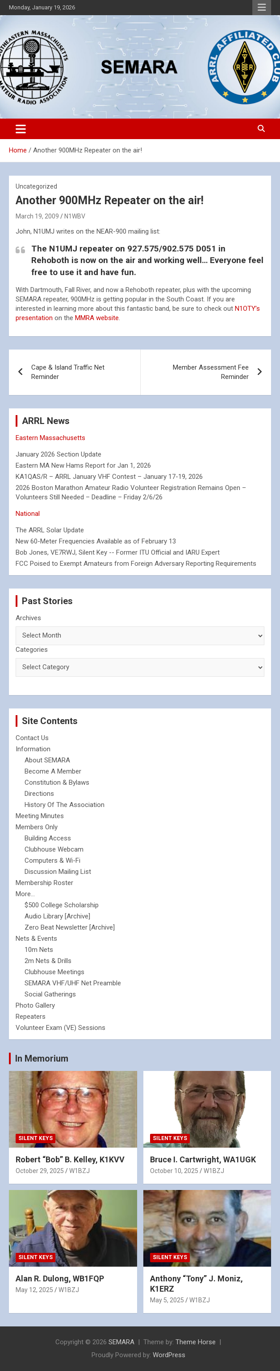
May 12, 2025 (34, 1289)
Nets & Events (36, 939)
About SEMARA (47, 760)
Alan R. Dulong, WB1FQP (60, 1278)
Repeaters (31, 1017)
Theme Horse (196, 1342)
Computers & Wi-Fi (52, 860)
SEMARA (121, 1342)
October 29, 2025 (40, 1170)
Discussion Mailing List (58, 872)
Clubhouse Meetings (54, 972)
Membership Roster (44, 883)
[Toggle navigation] (21, 129)
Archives (28, 618)
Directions (39, 794)
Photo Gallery (35, 1005)
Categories (32, 650)
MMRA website (97, 318)
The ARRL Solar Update (50, 530)
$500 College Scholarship (62, 905)
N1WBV (74, 216)
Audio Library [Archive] (57, 916)
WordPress (169, 1355)
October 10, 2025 (174, 1170)
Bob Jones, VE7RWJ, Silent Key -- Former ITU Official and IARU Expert (118, 552)
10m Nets (39, 950)
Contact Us (32, 738)
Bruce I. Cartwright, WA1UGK (203, 1159)
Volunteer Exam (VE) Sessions (60, 1028)
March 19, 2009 (37, 216)
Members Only (37, 827)
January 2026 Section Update (58, 454)
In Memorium (41, 1058)
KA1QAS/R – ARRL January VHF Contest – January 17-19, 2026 (109, 477)
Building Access (48, 838)
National (28, 514)
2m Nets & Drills (48, 961)
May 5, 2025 (167, 1300)
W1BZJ (79, 1170)
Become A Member (53, 771)
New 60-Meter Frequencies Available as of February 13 (96, 541)
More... (25, 894)
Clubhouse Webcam (54, 849)
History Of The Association (64, 805)
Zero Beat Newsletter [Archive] (70, 927)
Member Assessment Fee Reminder (211, 372)
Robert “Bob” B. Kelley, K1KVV (70, 1159)
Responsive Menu (261, 7)
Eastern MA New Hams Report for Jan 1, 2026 (83, 465)
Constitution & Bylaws (57, 782)
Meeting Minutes (40, 816)
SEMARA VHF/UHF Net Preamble (73, 983)
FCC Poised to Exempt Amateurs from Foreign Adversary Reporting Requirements (136, 564)
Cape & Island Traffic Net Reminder (67, 372)
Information (33, 749)
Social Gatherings (50, 994)
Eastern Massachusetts (50, 438)
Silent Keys (35, 1138)
